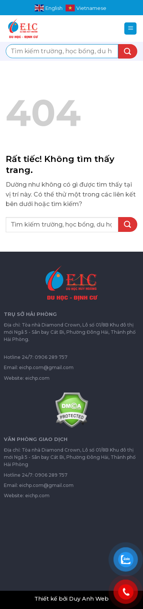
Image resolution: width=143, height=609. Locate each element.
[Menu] (130, 28)
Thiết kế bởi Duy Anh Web (71, 598)
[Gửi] (127, 51)
